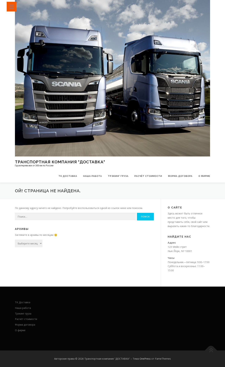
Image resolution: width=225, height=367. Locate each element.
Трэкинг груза (118, 176)
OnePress (145, 358)
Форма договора (180, 176)
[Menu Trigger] (11, 6)
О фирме (204, 176)
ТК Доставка (68, 176)
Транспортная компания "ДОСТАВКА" (60, 161)
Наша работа (92, 176)
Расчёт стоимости (148, 176)
